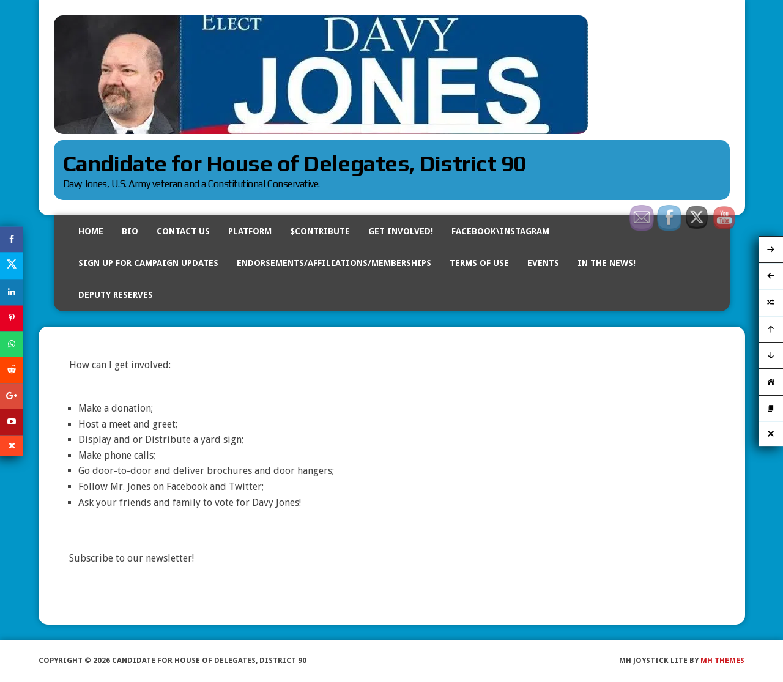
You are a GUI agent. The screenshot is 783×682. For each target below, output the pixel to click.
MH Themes (722, 660)
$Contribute (320, 231)
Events (543, 263)
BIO (130, 231)
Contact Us (183, 231)
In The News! (606, 263)
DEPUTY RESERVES (115, 295)
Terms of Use (479, 263)
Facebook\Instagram (500, 231)
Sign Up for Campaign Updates (148, 263)
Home (90, 231)
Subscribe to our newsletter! (131, 558)
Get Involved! (400, 231)
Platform (250, 231)
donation (131, 408)
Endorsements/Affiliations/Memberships (334, 263)
